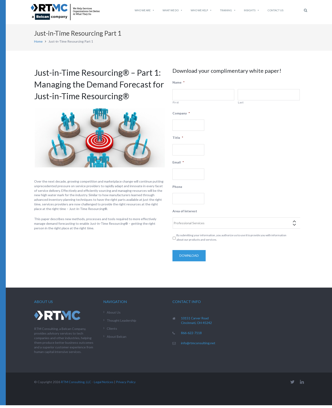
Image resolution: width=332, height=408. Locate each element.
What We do (173, 10)
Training (228, 10)
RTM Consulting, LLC (76, 385)
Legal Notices (103, 385)
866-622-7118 (191, 336)
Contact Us (275, 10)
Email (178, 165)
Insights (251, 10)
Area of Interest (184, 214)
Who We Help (201, 10)
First (176, 105)
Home (38, 44)
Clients (112, 331)
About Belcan (116, 339)
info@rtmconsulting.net (198, 346)
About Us (114, 315)
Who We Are (144, 10)
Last (241, 105)
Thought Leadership (121, 323)
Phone (177, 189)
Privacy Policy (126, 385)
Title (177, 140)
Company (181, 116)
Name (178, 85)
